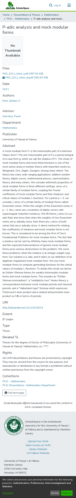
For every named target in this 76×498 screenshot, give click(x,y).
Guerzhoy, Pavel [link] (11, 116)
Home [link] (6, 15)
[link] (22, 73)
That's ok (67, 493)
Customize (7, 493)
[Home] (16, 5)
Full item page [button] (14, 393)
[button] (51, 5)
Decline (55, 493)
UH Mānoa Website (38, 453)
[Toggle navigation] (69, 5)
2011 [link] (5, 89)
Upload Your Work (38, 441)
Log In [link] (57, 5)
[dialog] (38, 487)
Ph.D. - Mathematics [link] (18, 19)
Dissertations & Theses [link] (27, 15)
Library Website (38, 449)
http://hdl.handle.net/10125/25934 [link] (22, 308)
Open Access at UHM (38, 445)
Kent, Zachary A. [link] (11, 101)
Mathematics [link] (51, 15)
